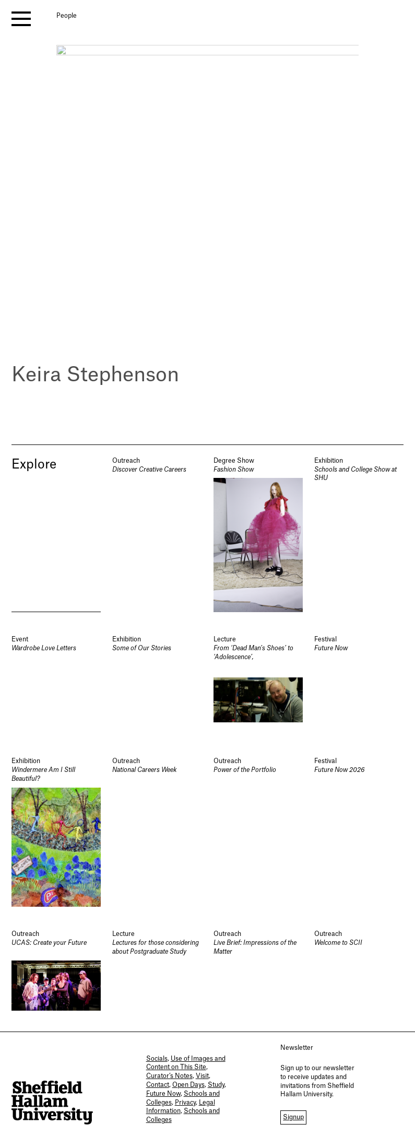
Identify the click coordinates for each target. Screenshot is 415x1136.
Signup (293, 1117)
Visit (202, 1076)
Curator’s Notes (169, 1076)
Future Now (163, 1094)
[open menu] (21, 18)
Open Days (188, 1085)
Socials (157, 1059)
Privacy (185, 1102)
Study (216, 1085)
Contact (157, 1085)
